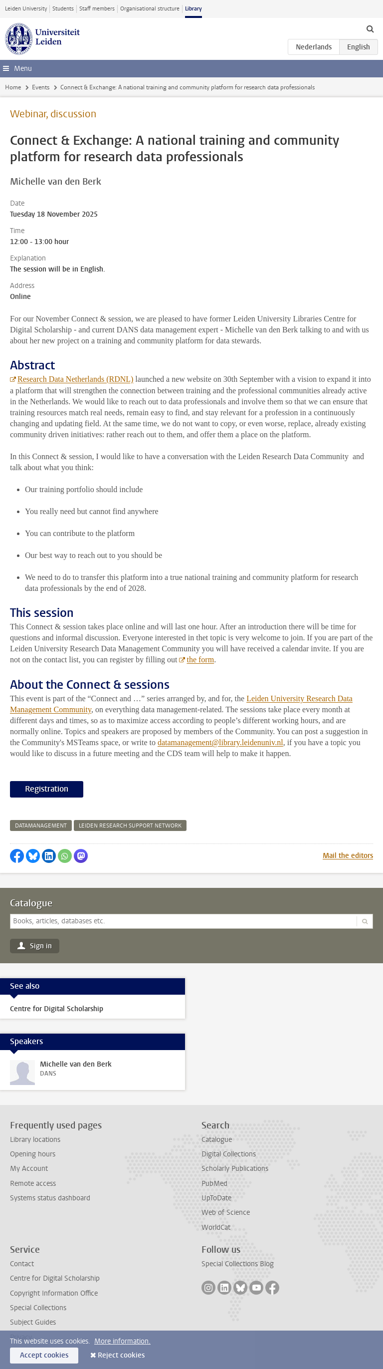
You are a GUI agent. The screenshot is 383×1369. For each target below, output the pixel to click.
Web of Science (225, 1212)
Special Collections (38, 1308)
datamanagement (41, 825)
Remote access (33, 1183)
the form (200, 659)
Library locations (35, 1139)
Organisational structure (150, 8)
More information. (122, 1341)
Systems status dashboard (50, 1198)
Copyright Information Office (54, 1293)
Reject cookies (121, 1355)
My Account (29, 1168)
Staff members (97, 8)
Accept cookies (44, 1355)
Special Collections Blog (237, 1264)
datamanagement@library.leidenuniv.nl (220, 742)
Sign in (41, 946)
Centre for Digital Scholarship (55, 1278)
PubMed (214, 1183)
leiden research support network (130, 825)
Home (13, 87)
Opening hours (32, 1154)
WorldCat (215, 1227)
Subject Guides (33, 1322)
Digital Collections (228, 1154)
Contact (22, 1264)
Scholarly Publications (234, 1168)
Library (193, 8)
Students (63, 8)
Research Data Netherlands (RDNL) (75, 379)
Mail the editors (348, 855)
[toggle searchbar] (370, 28)
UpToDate (216, 1198)
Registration (46, 789)
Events (40, 87)
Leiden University (26, 8)
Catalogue (31, 903)
